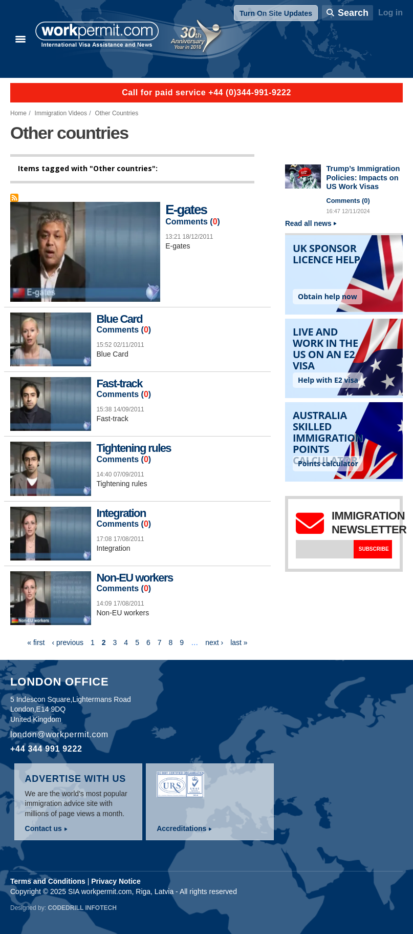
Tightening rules (133, 448)
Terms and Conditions (47, 881)
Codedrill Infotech (82, 907)
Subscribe (374, 549)
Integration (120, 513)
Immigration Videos (61, 113)
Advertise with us (75, 779)
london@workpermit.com (59, 734)
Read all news (308, 223)
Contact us (43, 828)
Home (18, 113)
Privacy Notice (116, 881)
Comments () (192, 222)
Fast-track (119, 383)
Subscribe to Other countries (14, 198)
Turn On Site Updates (276, 13)
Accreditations (181, 828)
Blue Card (119, 319)
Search (353, 13)
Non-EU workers (134, 577)
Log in (390, 12)
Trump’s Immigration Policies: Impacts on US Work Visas (363, 177)
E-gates (186, 209)
